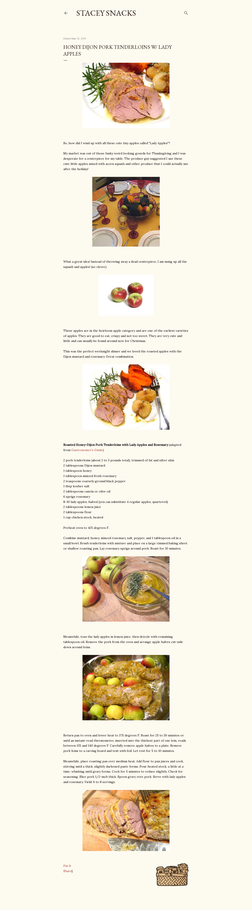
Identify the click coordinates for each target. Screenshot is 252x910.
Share (67, 871)
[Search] (186, 12)
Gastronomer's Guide (87, 450)
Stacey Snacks (106, 13)
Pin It (67, 866)
